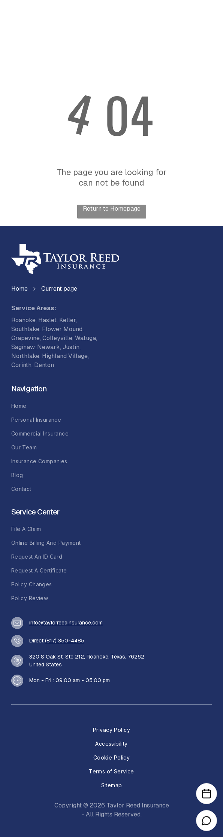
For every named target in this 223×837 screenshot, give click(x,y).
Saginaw (22, 347)
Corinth (21, 365)
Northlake (25, 356)
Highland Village (65, 356)
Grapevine (25, 338)
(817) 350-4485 (64, 640)
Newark (48, 347)
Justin (71, 347)
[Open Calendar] (206, 793)
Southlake (25, 329)
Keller (67, 320)
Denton (44, 365)
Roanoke (23, 320)
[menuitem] (111, 406)
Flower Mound (62, 329)
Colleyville (57, 338)
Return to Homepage (112, 209)
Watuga (85, 338)
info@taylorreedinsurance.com (66, 622)
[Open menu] (201, 19)
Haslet (47, 320)
